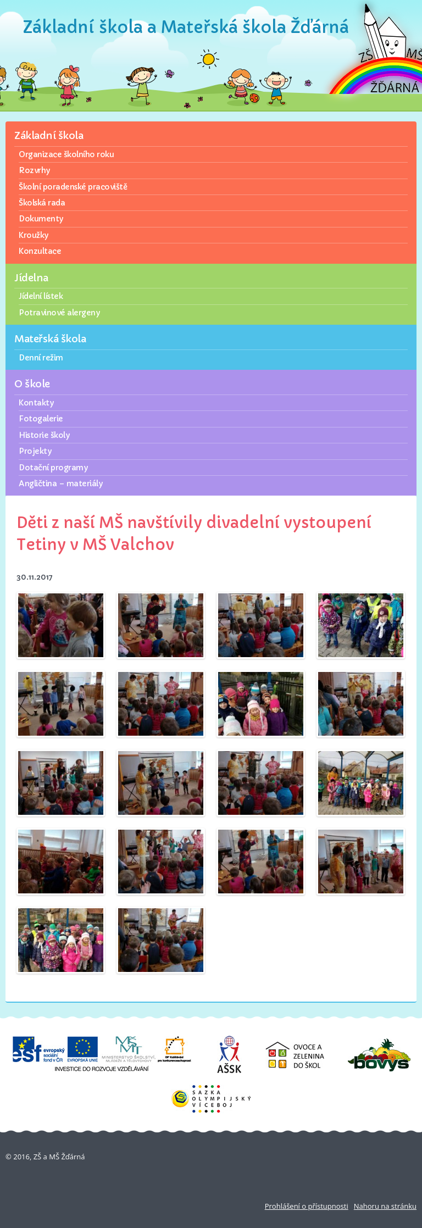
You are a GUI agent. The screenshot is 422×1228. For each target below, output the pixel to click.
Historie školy (44, 435)
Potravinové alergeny (59, 313)
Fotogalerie (41, 419)
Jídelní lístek (41, 296)
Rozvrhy (34, 170)
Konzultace (40, 251)
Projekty (35, 451)
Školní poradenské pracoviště (73, 187)
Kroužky (33, 235)
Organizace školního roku (66, 154)
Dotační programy (53, 468)
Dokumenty (41, 219)
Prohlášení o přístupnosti (306, 1206)
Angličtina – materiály (60, 483)
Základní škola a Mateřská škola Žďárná (186, 27)
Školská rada (42, 203)
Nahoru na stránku (385, 1206)
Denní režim (41, 358)
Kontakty (36, 403)
